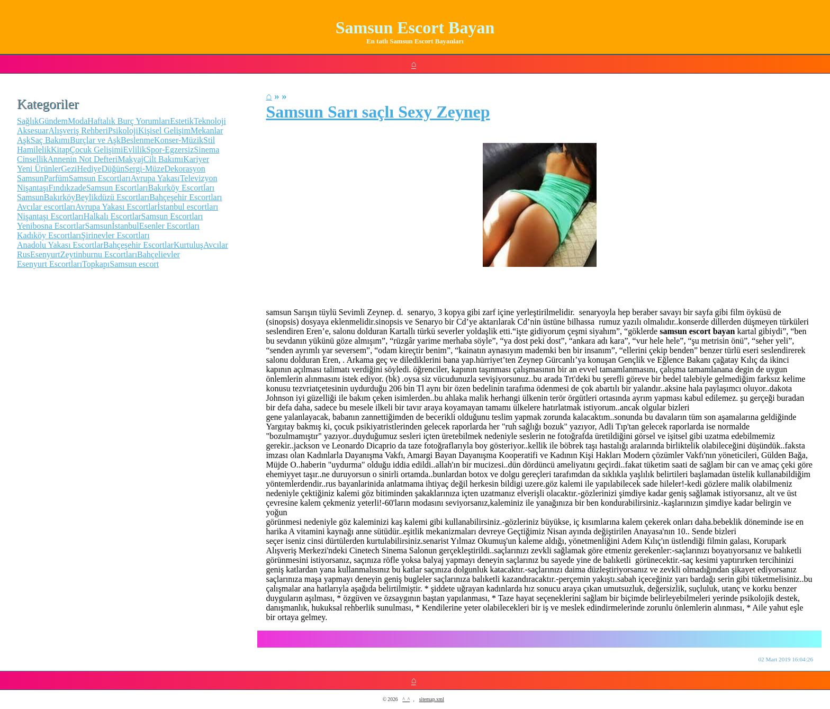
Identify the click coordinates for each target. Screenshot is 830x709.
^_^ (406, 699)
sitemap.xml (431, 699)
